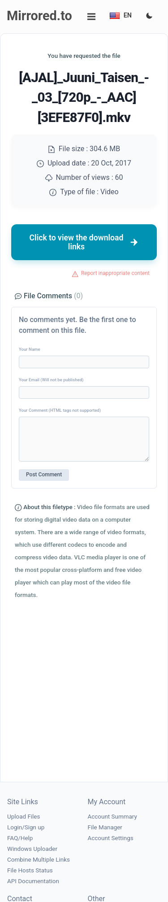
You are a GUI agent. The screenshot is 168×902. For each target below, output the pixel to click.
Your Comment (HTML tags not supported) (60, 410)
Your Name (29, 349)
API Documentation (33, 881)
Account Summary (112, 816)
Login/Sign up (25, 827)
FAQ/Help (20, 838)
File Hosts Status (30, 870)
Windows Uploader (32, 848)
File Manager (105, 827)
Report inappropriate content (115, 273)
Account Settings (111, 838)
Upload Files (23, 816)
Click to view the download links (84, 242)
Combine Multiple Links (38, 859)
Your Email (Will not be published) (51, 379)
